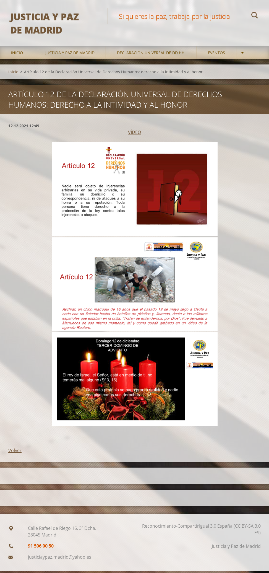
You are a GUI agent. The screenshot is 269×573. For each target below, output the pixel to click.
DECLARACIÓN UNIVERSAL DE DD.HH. (151, 55)
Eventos (216, 55)
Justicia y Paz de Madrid (70, 55)
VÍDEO (134, 135)
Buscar (254, 16)
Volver (15, 453)
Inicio (17, 55)
